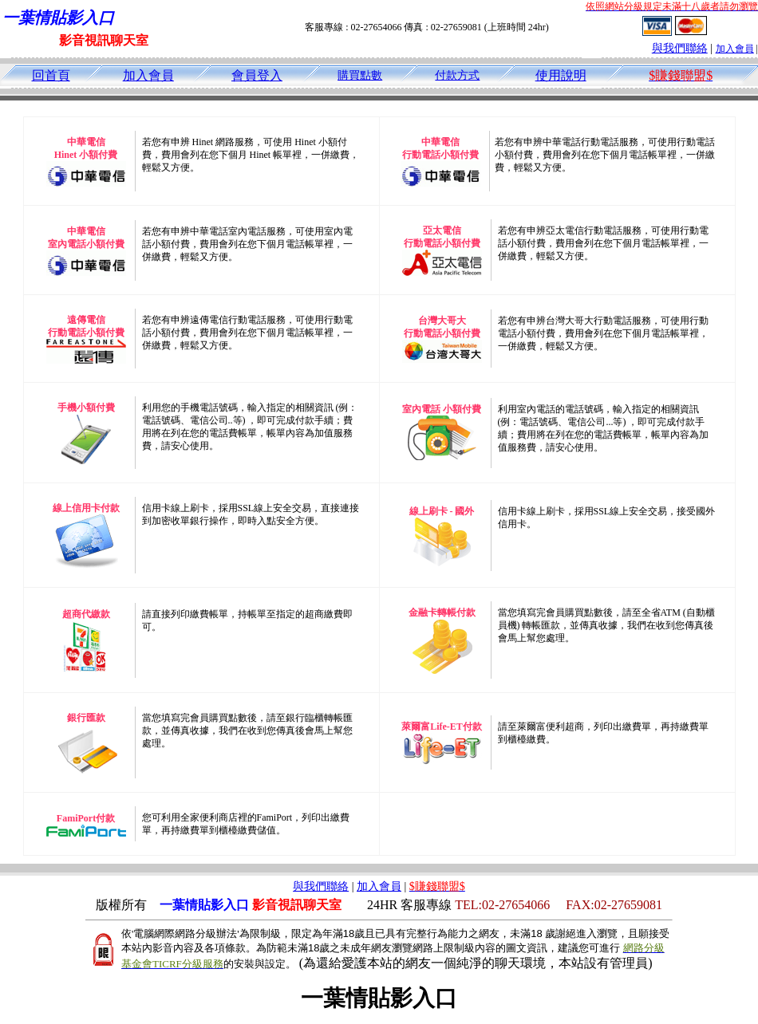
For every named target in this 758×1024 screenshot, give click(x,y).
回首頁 (51, 75)
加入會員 (735, 48)
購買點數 (360, 75)
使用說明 (560, 75)
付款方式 (457, 75)
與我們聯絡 (680, 48)
